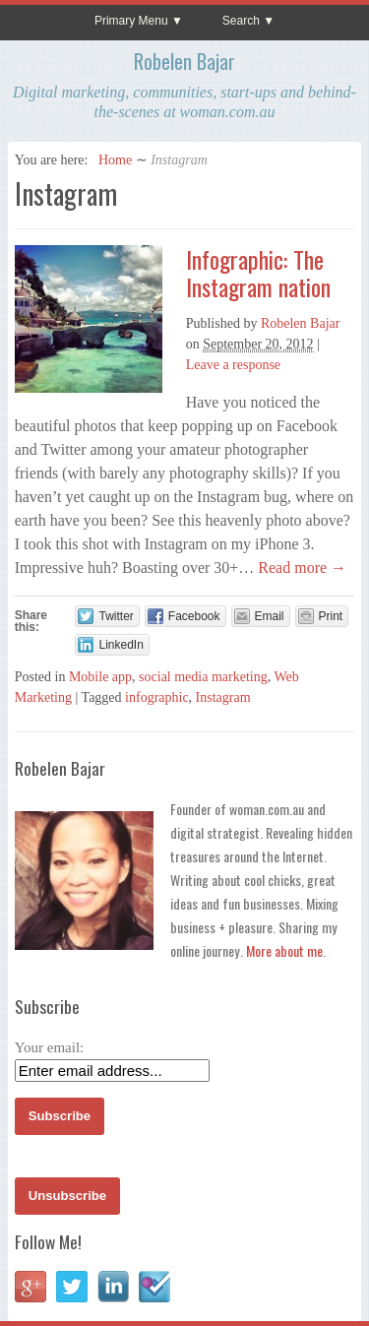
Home (115, 160)
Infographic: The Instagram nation (258, 273)
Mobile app (100, 676)
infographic (157, 697)
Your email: (50, 1047)
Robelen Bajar (184, 61)
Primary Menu (131, 21)
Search (241, 21)
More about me (284, 950)
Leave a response (233, 364)
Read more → (300, 567)
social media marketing (203, 676)
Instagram (223, 697)
